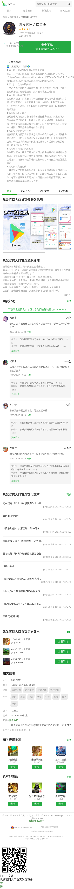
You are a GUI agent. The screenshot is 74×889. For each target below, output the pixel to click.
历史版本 (63, 191)
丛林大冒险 (60, 759)
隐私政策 (13, 720)
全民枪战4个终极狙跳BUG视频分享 (21, 591)
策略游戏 (16, 690)
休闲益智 (29, 690)
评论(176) (26, 191)
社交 (47, 697)
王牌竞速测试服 (11, 616)
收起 (67, 294)
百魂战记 (13, 796)
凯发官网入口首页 (8, 3)
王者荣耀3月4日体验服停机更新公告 (22, 553)
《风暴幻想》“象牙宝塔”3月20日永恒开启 (23, 528)
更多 (68, 301)
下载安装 (39, 33)
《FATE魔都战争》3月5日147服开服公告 (23, 603)
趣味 (22, 697)
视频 (56, 697)
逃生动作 (54, 690)
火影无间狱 (60, 796)
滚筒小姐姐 (9, 566)
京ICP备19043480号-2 (22, 827)
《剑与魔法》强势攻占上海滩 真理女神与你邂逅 (23, 578)
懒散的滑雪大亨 (11, 516)
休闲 (14, 697)
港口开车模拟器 (37, 796)
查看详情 (63, 641)
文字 (39, 697)
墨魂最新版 (37, 759)
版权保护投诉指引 (37, 821)
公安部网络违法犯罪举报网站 (42, 831)
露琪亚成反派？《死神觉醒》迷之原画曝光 (23, 541)
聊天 (64, 697)
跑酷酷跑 (13, 759)
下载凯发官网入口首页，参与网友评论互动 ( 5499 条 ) (37, 309)
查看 (13, 766)
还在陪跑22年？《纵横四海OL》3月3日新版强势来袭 (23, 503)
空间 (14, 704)
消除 (31, 697)
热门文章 (44, 191)
